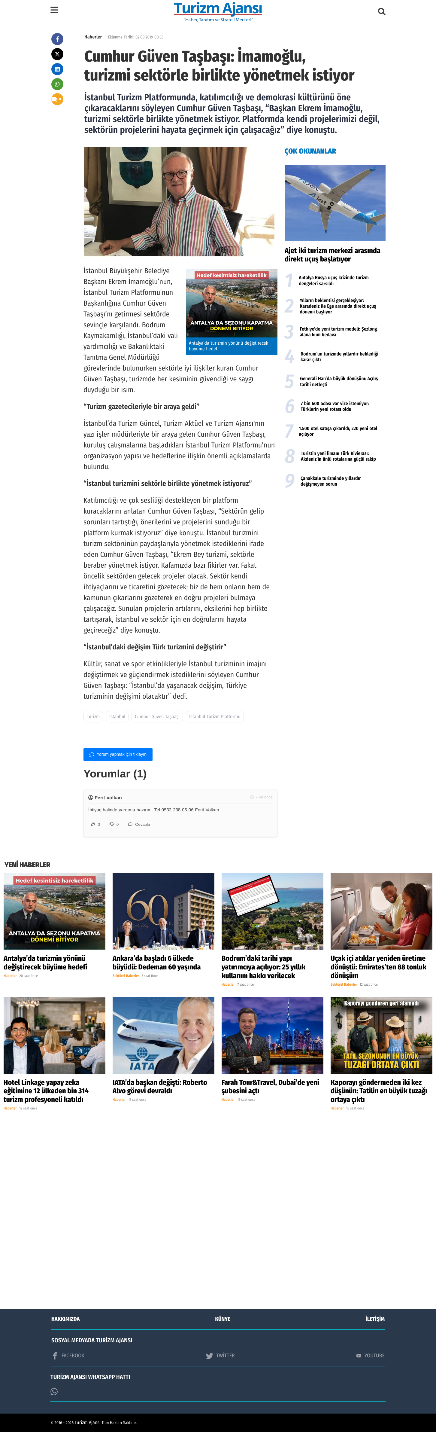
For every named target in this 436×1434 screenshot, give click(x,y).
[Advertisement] (335, 540)
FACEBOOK (67, 1357)
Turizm (93, 717)
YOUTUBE (370, 1357)
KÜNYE (222, 1320)
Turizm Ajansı (88, 1424)
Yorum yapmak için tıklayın (118, 754)
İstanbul (117, 717)
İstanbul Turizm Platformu (215, 717)
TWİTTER (220, 1357)
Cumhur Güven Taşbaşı (157, 717)
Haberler (93, 37)
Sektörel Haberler (126, 978)
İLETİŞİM (375, 1320)
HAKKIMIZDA (65, 1320)
